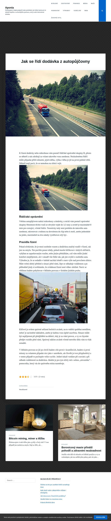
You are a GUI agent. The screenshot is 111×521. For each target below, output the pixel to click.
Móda (85, 3)
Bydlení (54, 3)
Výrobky (66, 10)
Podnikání (55, 10)
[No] (108, 517)
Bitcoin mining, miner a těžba (27, 438)
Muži (93, 3)
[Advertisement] (55, 37)
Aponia (9, 7)
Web (86, 10)
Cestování (65, 3)
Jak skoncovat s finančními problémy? (53, 496)
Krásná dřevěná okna (47, 502)
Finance (76, 3)
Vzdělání (77, 10)
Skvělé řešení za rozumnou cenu (51, 499)
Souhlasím (100, 517)
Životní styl (56, 18)
